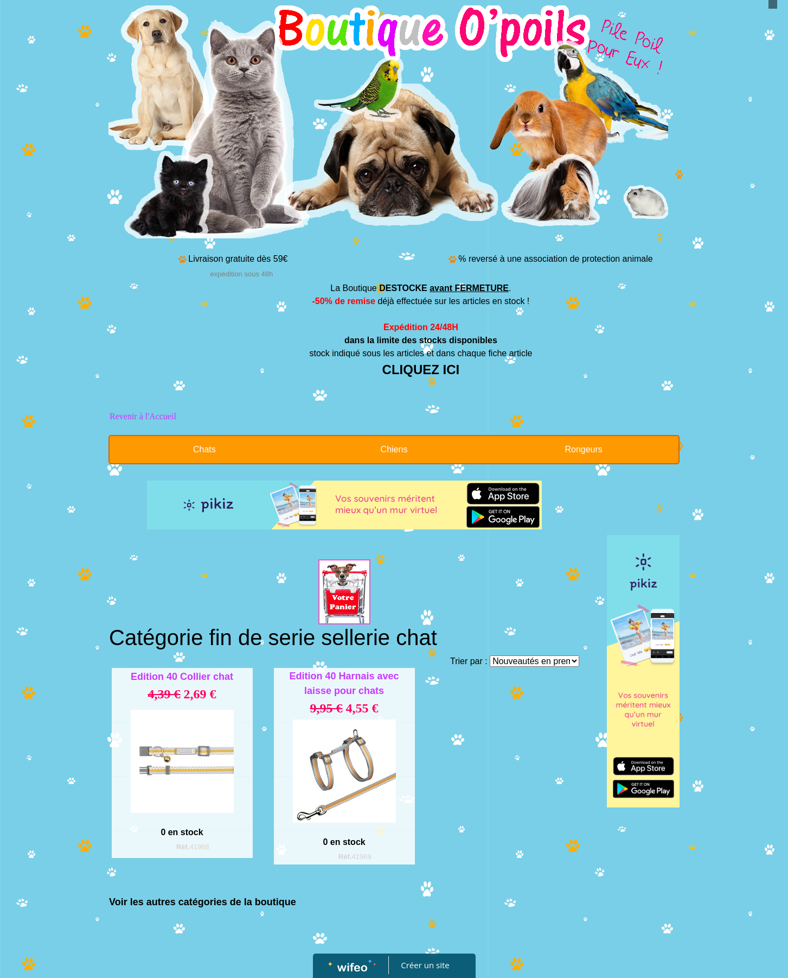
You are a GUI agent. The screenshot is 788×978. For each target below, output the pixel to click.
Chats (204, 449)
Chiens (394, 449)
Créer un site (425, 965)
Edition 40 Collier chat (182, 676)
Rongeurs (583, 449)
